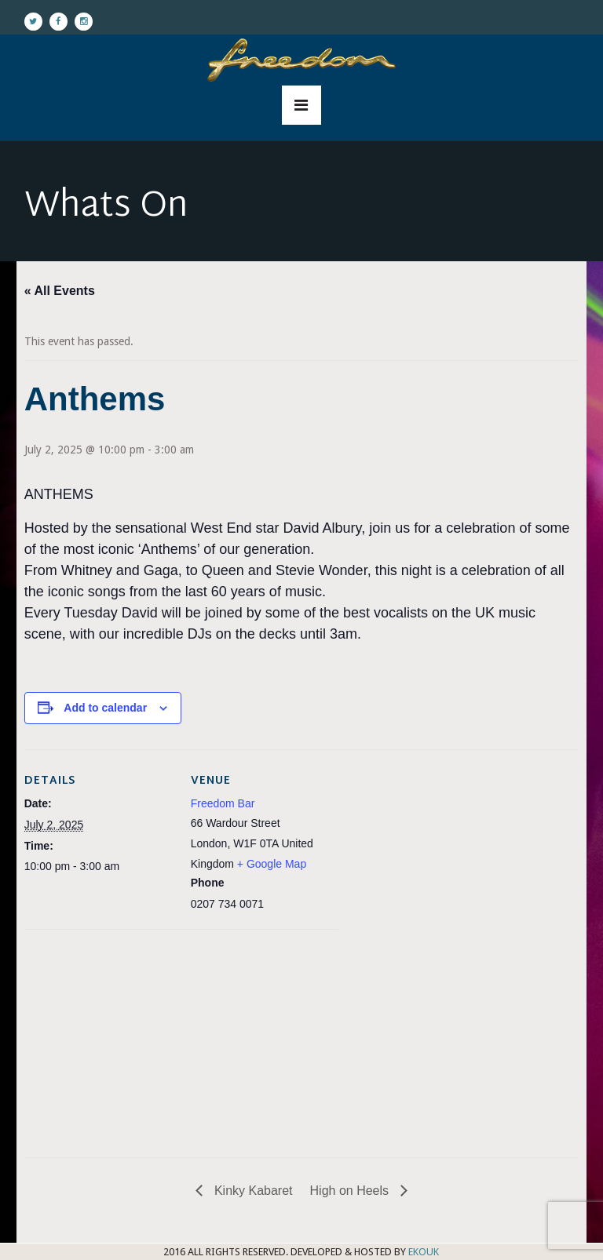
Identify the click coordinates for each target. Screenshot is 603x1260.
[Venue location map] (107, 1037)
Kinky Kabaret (251, 1190)
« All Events (59, 290)
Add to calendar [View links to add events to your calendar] (105, 707)
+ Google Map (271, 864)
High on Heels (351, 1190)
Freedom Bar (223, 803)
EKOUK (423, 1252)
